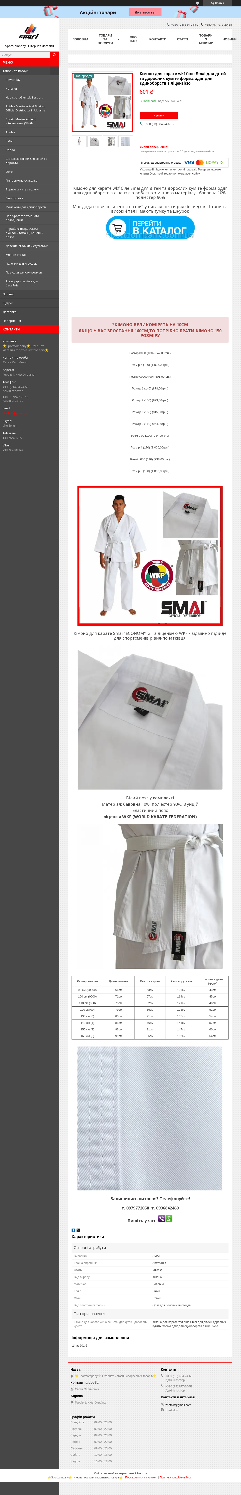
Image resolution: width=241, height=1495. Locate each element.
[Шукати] (54, 55)
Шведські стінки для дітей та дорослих (26, 161)
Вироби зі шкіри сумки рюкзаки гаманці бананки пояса (24, 233)
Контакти (157, 39)
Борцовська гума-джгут (23, 189)
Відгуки (8, 303)
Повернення (12, 321)
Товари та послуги (16, 71)
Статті (182, 39)
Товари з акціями (206, 39)
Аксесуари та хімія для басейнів (22, 283)
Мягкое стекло (16, 255)
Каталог (11, 88)
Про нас (8, 294)
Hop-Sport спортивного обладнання (22, 218)
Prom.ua (142, 1473)
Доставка (10, 312)
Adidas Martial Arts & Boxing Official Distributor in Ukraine (25, 108)
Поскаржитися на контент (141, 1477)
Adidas (10, 132)
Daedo (10, 150)
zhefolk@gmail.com (16, 413)
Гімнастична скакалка (21, 180)
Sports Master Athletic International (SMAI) (21, 121)
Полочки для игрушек (21, 263)
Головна (80, 39)
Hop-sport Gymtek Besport (24, 97)
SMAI (9, 141)
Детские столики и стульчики (27, 246)
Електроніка (14, 198)
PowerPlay (13, 80)
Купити (159, 115)
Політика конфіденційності (176, 1477)
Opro (9, 172)
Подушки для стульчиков (24, 272)
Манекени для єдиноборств (26, 207)
